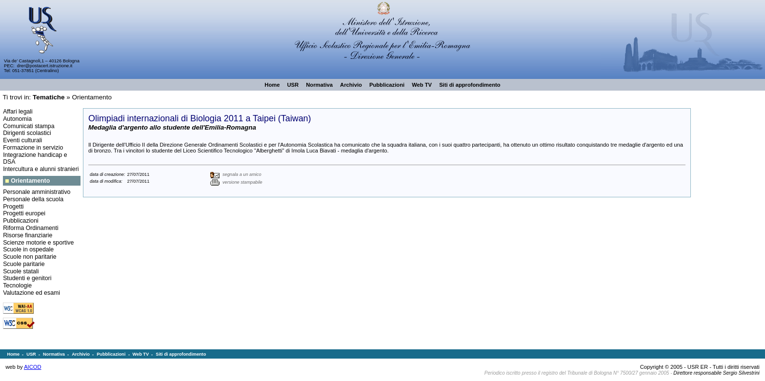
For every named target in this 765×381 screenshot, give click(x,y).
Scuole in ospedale (28, 249)
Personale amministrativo (36, 192)
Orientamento (92, 97)
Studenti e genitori (27, 278)
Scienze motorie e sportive (38, 242)
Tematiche (48, 97)
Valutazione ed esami (31, 292)
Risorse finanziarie (27, 235)
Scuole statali (21, 271)
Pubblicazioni (21, 220)
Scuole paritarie (24, 264)
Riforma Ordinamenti (31, 228)
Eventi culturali (22, 140)
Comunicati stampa (28, 126)
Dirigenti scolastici (27, 133)
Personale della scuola (33, 199)
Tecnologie (17, 285)
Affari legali (18, 111)
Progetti (13, 206)
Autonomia (17, 118)
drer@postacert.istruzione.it (45, 65)
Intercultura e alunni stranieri (41, 169)
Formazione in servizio (33, 147)
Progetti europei (24, 213)
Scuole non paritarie (30, 256)
